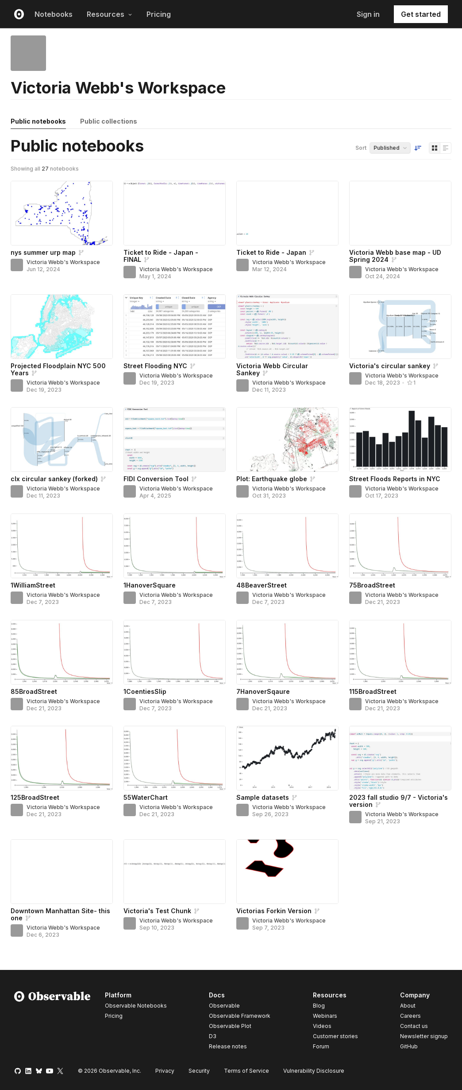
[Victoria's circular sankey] (400, 326)
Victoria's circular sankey (389, 366)
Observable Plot (230, 1026)
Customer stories (335, 1036)
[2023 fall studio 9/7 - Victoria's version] (400, 758)
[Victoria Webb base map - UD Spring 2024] (400, 213)
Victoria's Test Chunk (157, 911)
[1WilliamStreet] (62, 546)
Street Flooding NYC (155, 366)
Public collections (108, 121)
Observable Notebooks (136, 1005)
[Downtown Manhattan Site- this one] (62, 871)
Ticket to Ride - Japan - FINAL (160, 256)
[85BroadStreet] (62, 652)
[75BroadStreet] (400, 546)
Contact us (414, 1026)
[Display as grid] (434, 148)
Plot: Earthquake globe (271, 479)
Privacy (164, 1070)
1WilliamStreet (33, 585)
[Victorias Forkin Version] (287, 871)
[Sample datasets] (287, 758)
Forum (321, 1046)
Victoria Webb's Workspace (63, 262)
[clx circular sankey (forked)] (62, 439)
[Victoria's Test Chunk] (174, 871)
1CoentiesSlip (144, 691)
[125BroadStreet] (62, 758)
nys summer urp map (43, 252)
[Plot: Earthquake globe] (287, 439)
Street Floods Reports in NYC (394, 479)
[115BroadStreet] (400, 652)
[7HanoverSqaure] (287, 652)
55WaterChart (145, 797)
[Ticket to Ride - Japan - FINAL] (174, 213)
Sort (360, 147)
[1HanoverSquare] (174, 546)
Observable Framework (239, 1015)
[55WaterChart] (174, 758)
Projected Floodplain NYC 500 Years (58, 369)
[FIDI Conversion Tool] (174, 439)
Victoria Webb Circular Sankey (272, 369)
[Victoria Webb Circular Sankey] (287, 326)
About (408, 1005)
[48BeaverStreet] (287, 546)
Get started (421, 14)
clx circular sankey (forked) (54, 479)
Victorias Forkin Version (274, 911)
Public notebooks (38, 121)
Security (199, 1070)
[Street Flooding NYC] (174, 326)
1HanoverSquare (149, 585)
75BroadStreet (372, 585)
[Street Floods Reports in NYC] (400, 439)
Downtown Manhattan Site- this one (60, 914)
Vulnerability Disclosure (313, 1070)
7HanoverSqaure (263, 691)
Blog (319, 1005)
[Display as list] (445, 148)
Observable (224, 1005)
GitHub (409, 1046)
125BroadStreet (35, 797)
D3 (212, 1036)
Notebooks (54, 14)
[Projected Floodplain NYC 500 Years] (62, 326)
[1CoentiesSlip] (174, 652)
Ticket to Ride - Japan (271, 252)
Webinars (325, 1015)
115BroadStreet (373, 691)
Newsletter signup (424, 1036)
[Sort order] (417, 148)
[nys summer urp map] (62, 213)
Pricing (158, 14)
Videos (322, 1026)
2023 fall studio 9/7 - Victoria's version (398, 801)
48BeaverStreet (261, 585)
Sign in (368, 14)
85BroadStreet (34, 691)
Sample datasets (262, 797)
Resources (109, 14)
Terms (246, 1070)
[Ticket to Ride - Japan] (287, 213)
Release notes (228, 1046)
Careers (410, 1015)
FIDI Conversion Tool (156, 479)
